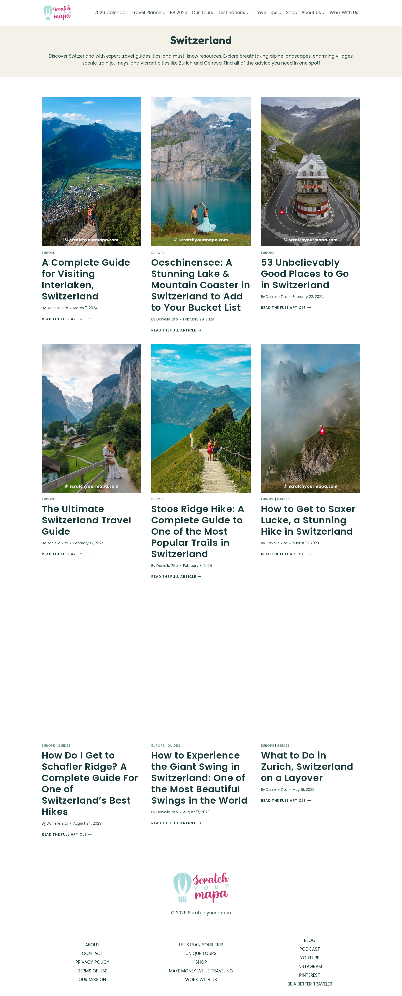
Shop (291, 12)
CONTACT (92, 953)
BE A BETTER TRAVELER (309, 984)
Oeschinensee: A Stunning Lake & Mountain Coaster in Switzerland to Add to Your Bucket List (200, 285)
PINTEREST (309, 975)
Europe (48, 253)
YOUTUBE (309, 958)
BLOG (310, 940)
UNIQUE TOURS (201, 953)
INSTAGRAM (309, 966)
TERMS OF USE (92, 971)
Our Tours (202, 12)
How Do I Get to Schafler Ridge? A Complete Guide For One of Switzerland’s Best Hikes (90, 783)
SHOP (201, 962)
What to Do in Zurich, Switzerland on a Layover (307, 766)
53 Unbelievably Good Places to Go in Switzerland (305, 274)
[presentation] (91, 171)
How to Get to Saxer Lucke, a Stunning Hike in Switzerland (308, 520)
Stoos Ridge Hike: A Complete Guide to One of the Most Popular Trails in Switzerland (198, 531)
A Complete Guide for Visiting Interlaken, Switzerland (86, 279)
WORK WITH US (201, 980)
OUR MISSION (92, 980)
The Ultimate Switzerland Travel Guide (87, 520)
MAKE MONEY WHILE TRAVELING (201, 971)
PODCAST (309, 949)
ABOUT (92, 945)
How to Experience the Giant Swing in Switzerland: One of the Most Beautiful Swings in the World (199, 778)
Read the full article (67, 319)
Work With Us (344, 12)
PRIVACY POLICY (92, 962)
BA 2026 (178, 12)
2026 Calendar (110, 12)
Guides (283, 499)
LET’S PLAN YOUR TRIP (201, 945)
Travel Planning (149, 12)
